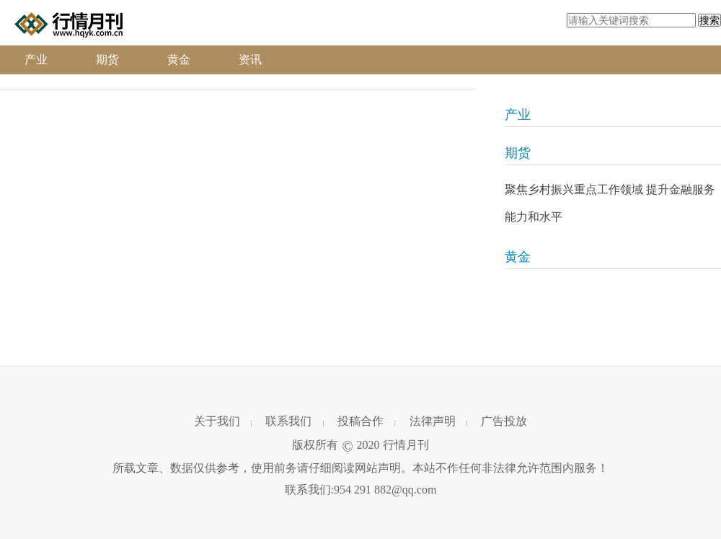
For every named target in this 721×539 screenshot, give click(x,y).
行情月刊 (406, 445)
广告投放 (504, 421)
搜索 (709, 20)
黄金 (178, 59)
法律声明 (433, 421)
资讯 (250, 59)
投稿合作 (360, 421)
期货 (107, 59)
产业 (36, 59)
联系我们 (288, 421)
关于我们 (217, 421)
